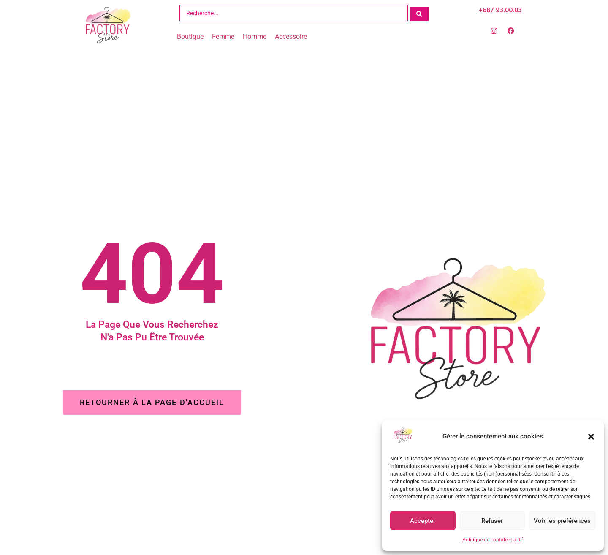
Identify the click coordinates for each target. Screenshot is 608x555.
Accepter (422, 521)
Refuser (492, 521)
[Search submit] (419, 13)
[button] (591, 437)
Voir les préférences (562, 521)
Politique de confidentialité (492, 540)
